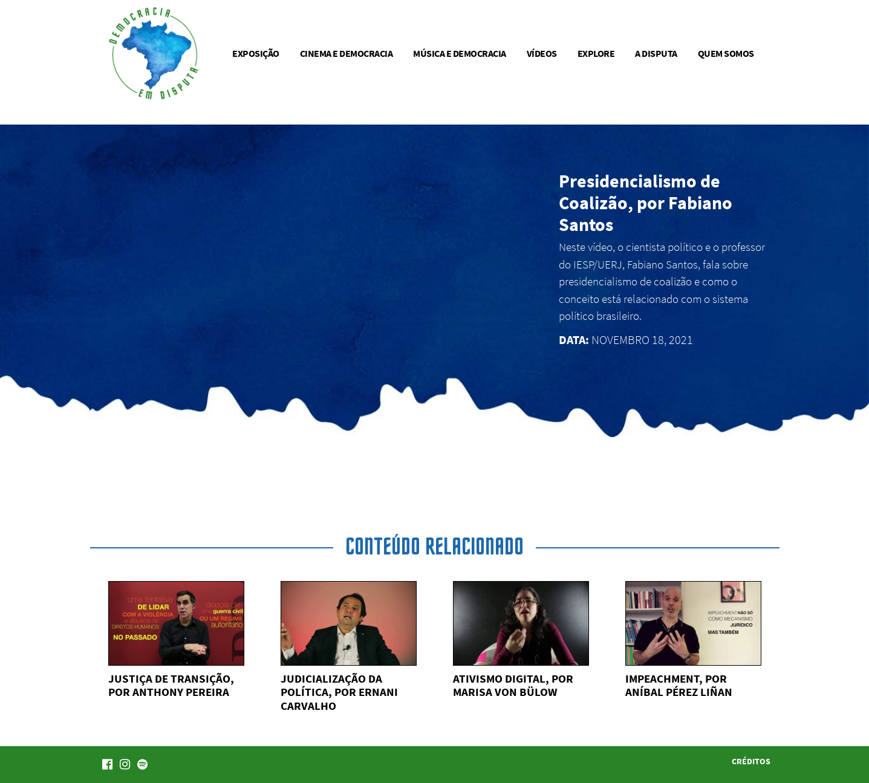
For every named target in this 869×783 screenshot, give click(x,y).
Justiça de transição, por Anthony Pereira (171, 685)
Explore (596, 53)
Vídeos (542, 53)
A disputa (656, 53)
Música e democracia (459, 53)
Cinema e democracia (346, 53)
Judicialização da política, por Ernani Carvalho (339, 692)
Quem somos (726, 53)
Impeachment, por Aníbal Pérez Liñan (678, 685)
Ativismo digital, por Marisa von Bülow (513, 685)
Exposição (255, 53)
